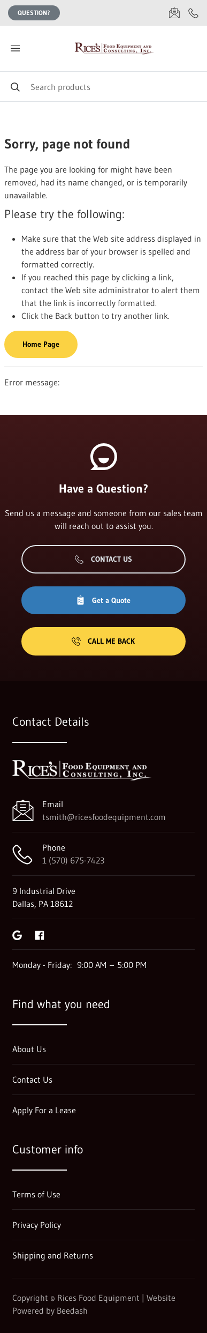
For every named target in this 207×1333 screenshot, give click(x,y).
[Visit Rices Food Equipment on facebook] (39, 934)
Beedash (72, 1310)
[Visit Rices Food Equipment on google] (17, 934)
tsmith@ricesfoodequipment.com (104, 816)
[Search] (103, 86)
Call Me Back (103, 641)
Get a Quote (103, 600)
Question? (34, 13)
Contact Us (103, 559)
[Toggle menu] (15, 48)
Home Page (40, 344)
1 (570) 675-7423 (73, 860)
